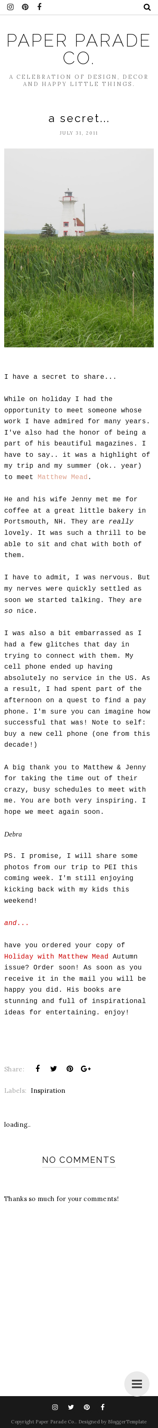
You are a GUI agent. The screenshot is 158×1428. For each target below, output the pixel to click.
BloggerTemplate (127, 1422)
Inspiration (48, 1090)
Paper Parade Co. (79, 49)
